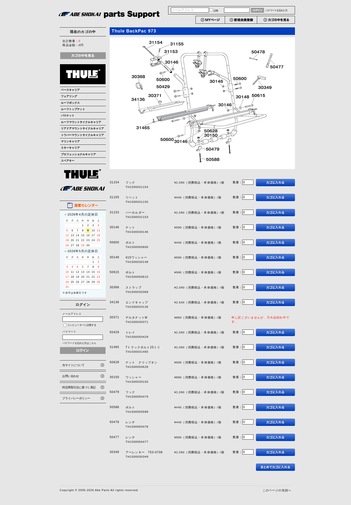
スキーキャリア (70, 147)
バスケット (67, 115)
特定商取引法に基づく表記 (79, 387)
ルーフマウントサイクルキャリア (81, 122)
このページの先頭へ (277, 490)
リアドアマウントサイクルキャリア (82, 128)
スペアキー (67, 160)
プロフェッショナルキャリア (78, 154)
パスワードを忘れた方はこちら (79, 343)
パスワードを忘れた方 (276, 10)
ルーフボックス (70, 102)
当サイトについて (73, 365)
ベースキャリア (70, 89)
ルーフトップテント (73, 109)
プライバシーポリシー (76, 398)
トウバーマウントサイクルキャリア (82, 135)
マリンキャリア (70, 141)
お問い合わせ (70, 376)
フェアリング (69, 96)
